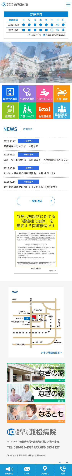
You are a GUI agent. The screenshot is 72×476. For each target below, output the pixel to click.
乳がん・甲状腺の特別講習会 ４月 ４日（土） (30, 173)
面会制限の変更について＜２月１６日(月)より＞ (31, 187)
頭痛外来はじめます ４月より (21, 146)
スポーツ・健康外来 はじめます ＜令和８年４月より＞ (36, 160)
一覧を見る (41, 201)
